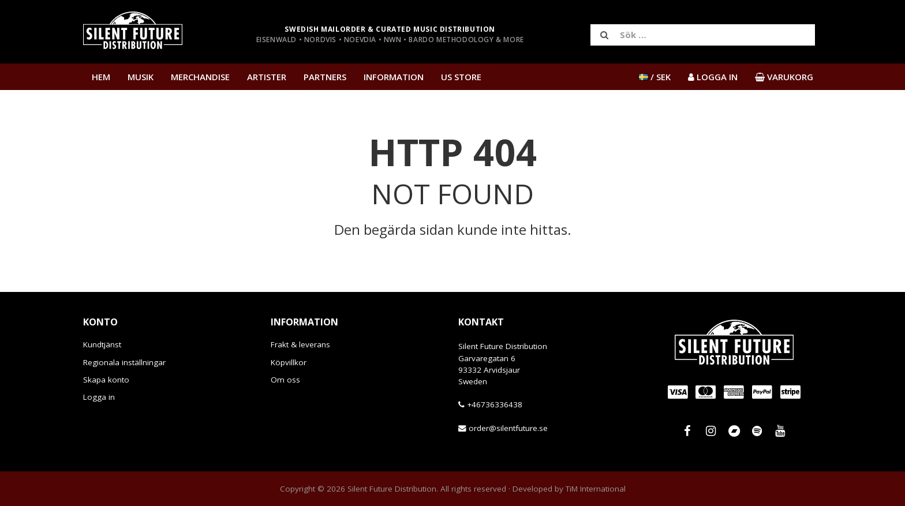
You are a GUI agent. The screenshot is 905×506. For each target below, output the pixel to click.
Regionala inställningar (124, 362)
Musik (141, 77)
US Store (461, 77)
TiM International (596, 488)
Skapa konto (106, 379)
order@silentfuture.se (508, 428)
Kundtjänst (102, 344)
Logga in (99, 397)
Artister (266, 77)
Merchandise (200, 77)
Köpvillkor (288, 362)
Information (394, 77)
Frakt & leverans (300, 344)
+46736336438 (494, 404)
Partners (325, 77)
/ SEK (655, 77)
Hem (101, 77)
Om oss (285, 379)
